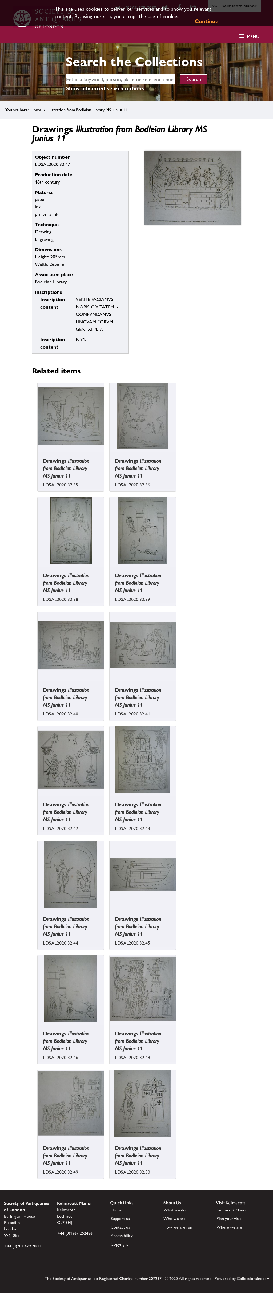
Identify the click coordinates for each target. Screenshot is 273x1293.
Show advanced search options (105, 88)
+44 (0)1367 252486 (75, 1233)
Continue (206, 21)
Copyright (119, 1244)
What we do (174, 1210)
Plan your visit (228, 1218)
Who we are (174, 1218)
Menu (253, 36)
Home (35, 109)
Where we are (229, 1227)
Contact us (120, 1227)
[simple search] (120, 79)
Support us (120, 1218)
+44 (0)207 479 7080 (23, 1246)
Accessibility (122, 1235)
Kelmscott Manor (231, 1210)
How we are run (177, 1227)
